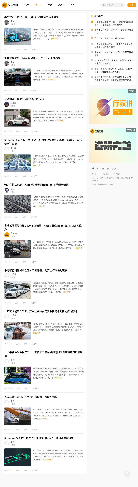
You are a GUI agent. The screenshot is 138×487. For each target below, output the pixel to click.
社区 (73, 5)
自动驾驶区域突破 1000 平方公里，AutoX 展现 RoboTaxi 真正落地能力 (43, 227)
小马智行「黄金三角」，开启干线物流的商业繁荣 (31, 17)
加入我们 (106, 174)
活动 (61, 5)
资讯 (38, 5)
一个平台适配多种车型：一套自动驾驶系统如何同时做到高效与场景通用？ (43, 354)
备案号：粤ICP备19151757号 (102, 184)
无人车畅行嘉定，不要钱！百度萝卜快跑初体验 (30, 397)
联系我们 (117, 174)
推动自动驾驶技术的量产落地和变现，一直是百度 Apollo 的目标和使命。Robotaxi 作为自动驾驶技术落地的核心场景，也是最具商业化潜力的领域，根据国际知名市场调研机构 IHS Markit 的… (58, 327)
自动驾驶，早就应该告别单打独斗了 (24, 99)
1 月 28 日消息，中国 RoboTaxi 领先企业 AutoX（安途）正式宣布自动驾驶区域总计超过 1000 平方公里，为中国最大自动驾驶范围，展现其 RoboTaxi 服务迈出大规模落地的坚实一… (58, 245)
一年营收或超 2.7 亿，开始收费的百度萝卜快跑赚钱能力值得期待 (40, 311)
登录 (131, 5)
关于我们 (95, 174)
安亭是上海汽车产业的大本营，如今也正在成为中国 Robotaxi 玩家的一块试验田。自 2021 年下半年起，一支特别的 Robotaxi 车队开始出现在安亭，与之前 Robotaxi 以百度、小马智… (58, 159)
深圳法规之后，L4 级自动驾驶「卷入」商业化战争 (32, 58)
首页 (27, 5)
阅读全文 (54, 39)
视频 (50, 5)
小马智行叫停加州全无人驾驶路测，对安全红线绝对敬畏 (35, 270)
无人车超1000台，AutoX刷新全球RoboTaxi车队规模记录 (36, 184)
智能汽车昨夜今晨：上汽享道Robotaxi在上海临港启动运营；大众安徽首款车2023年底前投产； (113, 79)
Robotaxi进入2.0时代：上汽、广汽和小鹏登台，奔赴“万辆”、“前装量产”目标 (43, 142)
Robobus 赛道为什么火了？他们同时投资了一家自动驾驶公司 (39, 438)
